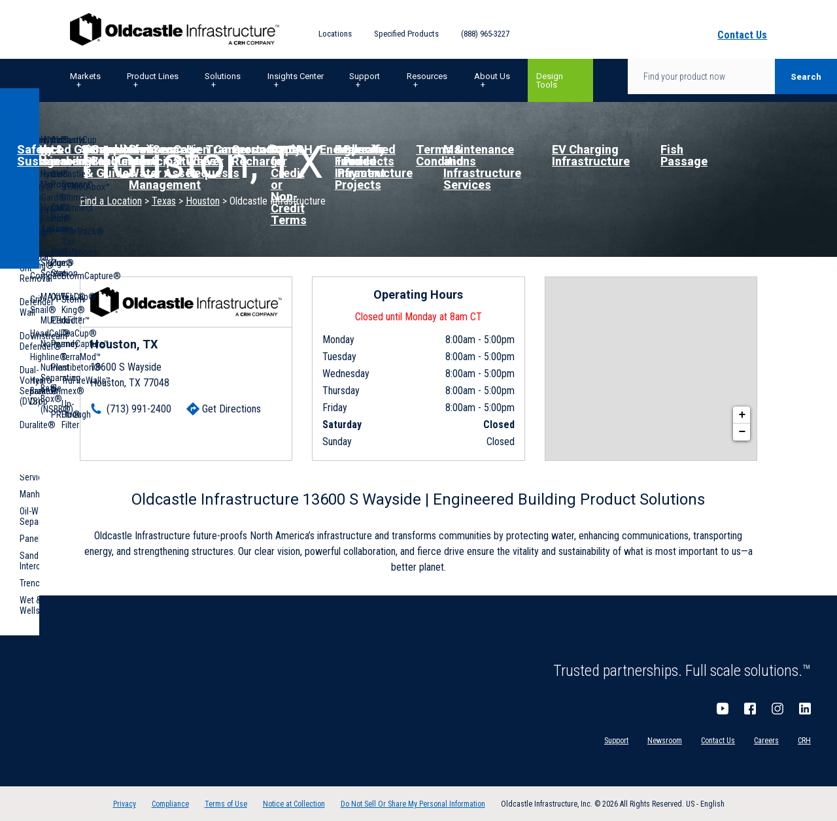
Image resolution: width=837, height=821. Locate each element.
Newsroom (664, 740)
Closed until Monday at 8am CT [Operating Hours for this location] (418, 316)
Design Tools (549, 80)
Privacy (124, 804)
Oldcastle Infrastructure (174, 29)
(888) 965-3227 (485, 34)
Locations (335, 34)
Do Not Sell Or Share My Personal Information (413, 804)
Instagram (777, 708)
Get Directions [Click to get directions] (231, 409)
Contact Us (718, 740)
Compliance (170, 804)
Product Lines (153, 76)
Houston (203, 201)
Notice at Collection (294, 804)
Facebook (750, 708)
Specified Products (406, 34)
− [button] (741, 432)
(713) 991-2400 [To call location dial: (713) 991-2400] (139, 409)
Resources (427, 76)
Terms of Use (226, 804)
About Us (492, 76)
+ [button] (741, 415)
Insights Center (295, 76)
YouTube (722, 708)
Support (364, 76)
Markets (85, 76)
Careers (766, 740)
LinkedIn (805, 708)
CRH (804, 740)
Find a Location (111, 201)
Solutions (223, 76)
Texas (164, 201)
